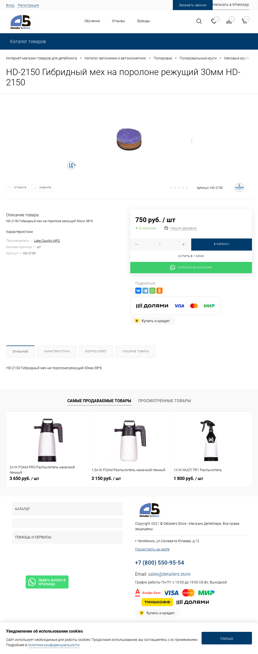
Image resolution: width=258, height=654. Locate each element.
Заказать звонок (193, 5)
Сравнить (45, 187)
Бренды (143, 21)
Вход (10, 5)
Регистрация (28, 5)
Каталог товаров (27, 41)
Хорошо (226, 638)
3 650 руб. (24, 478)
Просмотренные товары (164, 400)
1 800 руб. (188, 478)
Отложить (20, 187)
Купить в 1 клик (191, 256)
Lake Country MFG (47, 241)
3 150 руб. (106, 478)
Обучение (92, 21)
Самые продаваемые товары (99, 400)
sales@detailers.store (169, 574)
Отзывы (118, 21)
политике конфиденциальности (54, 645)
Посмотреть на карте (152, 549)
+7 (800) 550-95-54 (159, 563)
